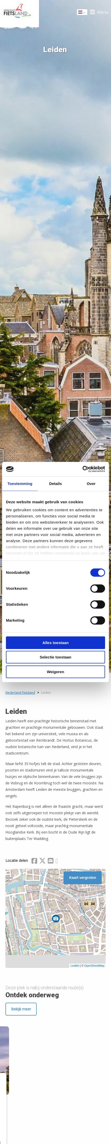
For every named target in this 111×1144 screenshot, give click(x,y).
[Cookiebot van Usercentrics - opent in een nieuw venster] (82, 469)
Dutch (82, 12)
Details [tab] (55, 483)
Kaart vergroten (82, 878)
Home (19, 12)
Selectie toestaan (56, 657)
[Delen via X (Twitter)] (42, 861)
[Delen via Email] (50, 861)
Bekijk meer (21, 1009)
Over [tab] (91, 483)
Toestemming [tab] (19, 483)
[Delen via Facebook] (34, 861)
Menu (102, 12)
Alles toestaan (55, 642)
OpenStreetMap (94, 965)
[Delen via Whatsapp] (57, 861)
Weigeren (55, 672)
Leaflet (74, 965)
